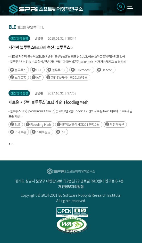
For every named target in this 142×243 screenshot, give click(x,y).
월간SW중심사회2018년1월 (69, 77)
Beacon (107, 70)
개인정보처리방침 (70, 186)
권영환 (39, 38)
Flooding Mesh (40, 124)
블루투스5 (58, 70)
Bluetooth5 (83, 70)
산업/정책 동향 (19, 38)
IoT (38, 77)
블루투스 (20, 70)
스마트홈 (20, 77)
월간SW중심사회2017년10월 (80, 124)
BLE (39, 70)
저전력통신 (117, 124)
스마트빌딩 (43, 132)
